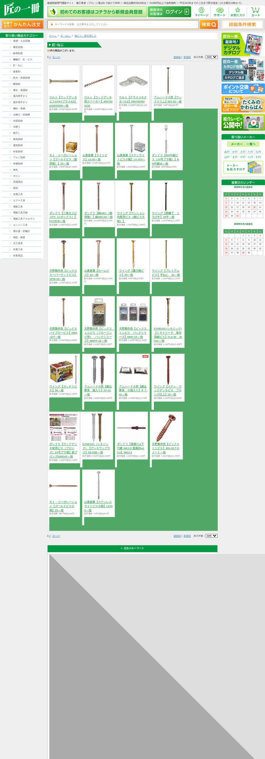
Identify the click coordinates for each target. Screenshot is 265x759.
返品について (147, 732)
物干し (16, 132)
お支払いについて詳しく (74, 702)
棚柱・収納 (19, 108)
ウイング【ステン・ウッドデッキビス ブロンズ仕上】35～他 (167, 390)
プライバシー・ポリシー (198, 732)
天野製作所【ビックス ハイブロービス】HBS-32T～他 (63, 332)
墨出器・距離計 (21, 231)
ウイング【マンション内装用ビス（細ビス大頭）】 (131, 217)
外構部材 (18, 163)
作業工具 (18, 249)
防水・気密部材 (21, 77)
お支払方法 (165, 732)
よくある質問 (147, 746)
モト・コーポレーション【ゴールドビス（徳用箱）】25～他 (63, 159)
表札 (15, 169)
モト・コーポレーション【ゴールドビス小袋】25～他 (63, 506)
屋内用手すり (20, 96)
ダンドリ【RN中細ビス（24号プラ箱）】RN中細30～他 (165, 159)
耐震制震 (18, 53)
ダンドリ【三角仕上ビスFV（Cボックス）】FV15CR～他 (63, 217)
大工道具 (18, 243)
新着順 (187, 57)
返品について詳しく (173, 624)
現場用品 (18, 181)
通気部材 (18, 145)
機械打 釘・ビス (22, 59)
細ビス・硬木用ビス (85, 35)
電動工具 (18, 206)
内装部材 (18, 120)
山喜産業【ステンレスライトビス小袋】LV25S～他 (98, 506)
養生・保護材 (20, 90)
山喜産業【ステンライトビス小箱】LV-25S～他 (131, 159)
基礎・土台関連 (21, 40)
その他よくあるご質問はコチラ (180, 670)
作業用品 (18, 255)
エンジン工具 (20, 224)
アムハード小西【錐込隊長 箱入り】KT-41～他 (98, 390)
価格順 (177, 57)
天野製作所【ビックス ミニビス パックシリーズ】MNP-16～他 (134, 332)
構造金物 (18, 47)
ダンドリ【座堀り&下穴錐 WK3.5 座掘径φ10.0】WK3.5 (130, 448)
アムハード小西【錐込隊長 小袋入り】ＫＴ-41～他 (133, 390)
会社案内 (164, 741)
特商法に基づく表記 (196, 737)
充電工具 (18, 194)
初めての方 (165, 737)
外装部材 (18, 151)
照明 (15, 188)
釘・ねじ (18, 65)
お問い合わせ (147, 741)
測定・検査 (19, 237)
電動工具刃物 (20, 212)
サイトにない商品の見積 (198, 741)
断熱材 (16, 83)
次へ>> (56, 57)
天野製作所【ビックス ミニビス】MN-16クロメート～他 (165, 448)
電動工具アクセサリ (24, 218)
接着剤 (16, 71)
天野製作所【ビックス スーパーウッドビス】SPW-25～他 (63, 275)
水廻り (16, 126)
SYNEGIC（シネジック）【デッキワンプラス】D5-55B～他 (96, 448)
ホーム (53, 35)
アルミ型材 (19, 157)
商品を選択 (64, 115)
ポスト (16, 176)
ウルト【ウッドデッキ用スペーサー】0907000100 (98, 101)
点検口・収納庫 (21, 114)
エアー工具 (19, 200)
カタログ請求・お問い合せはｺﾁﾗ (181, 686)
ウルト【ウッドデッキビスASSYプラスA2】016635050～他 (63, 101)
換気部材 (18, 139)
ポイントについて (149, 737)
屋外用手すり (20, 102)
